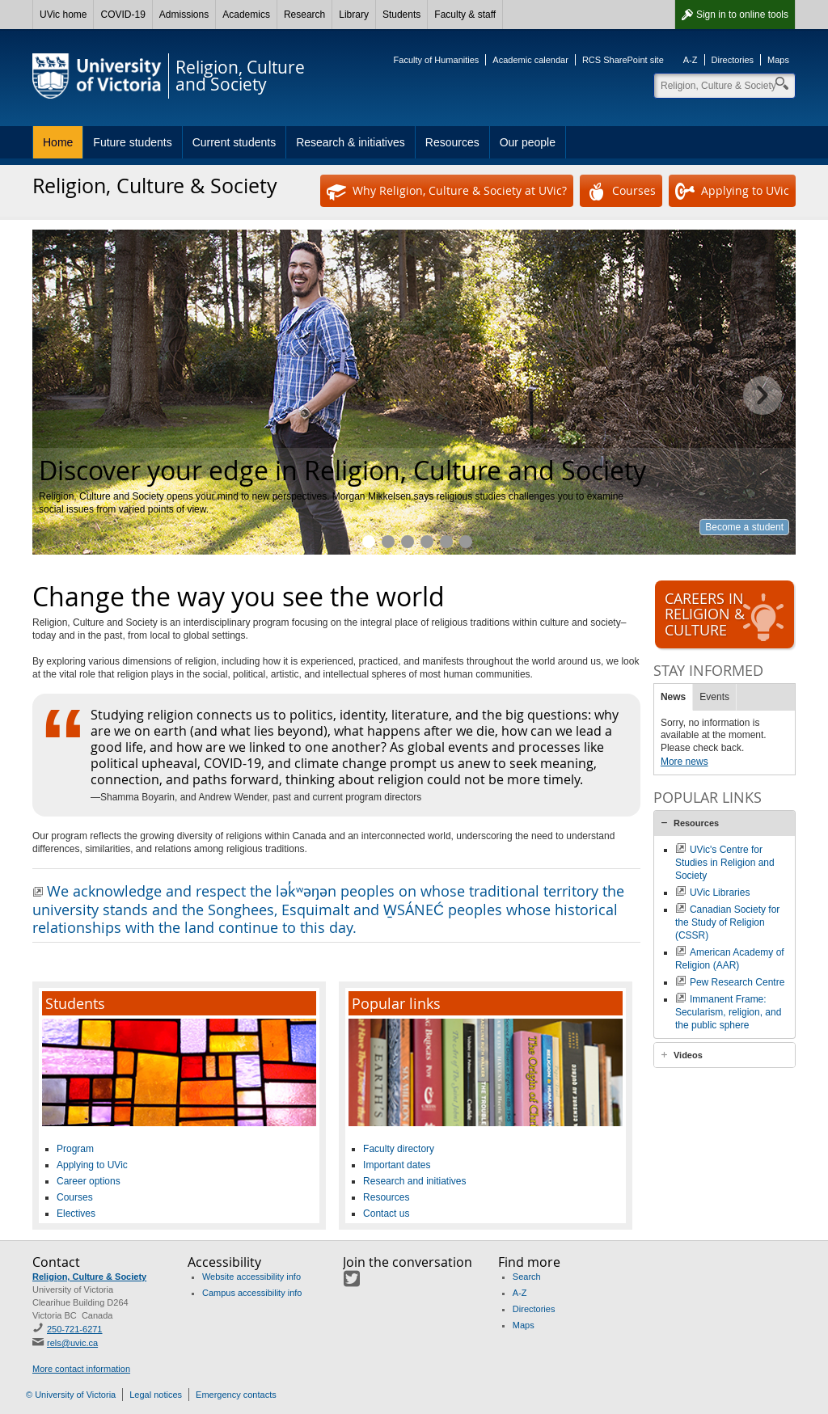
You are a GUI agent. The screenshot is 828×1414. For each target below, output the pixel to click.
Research (304, 14)
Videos (688, 1055)
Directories (733, 60)
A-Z (690, 60)
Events (714, 697)
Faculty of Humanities (436, 60)
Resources (452, 142)
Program (75, 1148)
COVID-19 (122, 14)
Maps (778, 60)
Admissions (184, 14)
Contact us (386, 1213)
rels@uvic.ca (72, 1343)
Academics (246, 14)
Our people (528, 142)
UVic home (63, 14)
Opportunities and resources (446, 541)
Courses (621, 191)
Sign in (742, 14)
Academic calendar (530, 60)
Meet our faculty (465, 541)
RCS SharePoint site (623, 60)
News (673, 697)
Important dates (396, 1165)
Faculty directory (398, 1148)
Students (401, 14)
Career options (88, 1181)
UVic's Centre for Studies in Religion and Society (725, 862)
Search (527, 1276)
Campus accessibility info (252, 1293)
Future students (132, 142)
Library (354, 14)
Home (58, 142)
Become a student (744, 527)
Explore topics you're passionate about (407, 541)
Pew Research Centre (737, 982)
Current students (234, 142)
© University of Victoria (71, 1394)
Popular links (396, 1003)
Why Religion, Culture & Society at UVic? (447, 191)
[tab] (724, 823)
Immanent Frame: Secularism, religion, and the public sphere (728, 1012)
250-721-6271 (75, 1329)
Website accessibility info (251, 1276)
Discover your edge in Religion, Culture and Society (368, 541)
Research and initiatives (426, 541)
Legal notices (155, 1394)
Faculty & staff (465, 14)
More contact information (81, 1369)
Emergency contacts (236, 1394)
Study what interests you (388, 541)
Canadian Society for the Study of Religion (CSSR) (727, 922)
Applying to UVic (732, 191)
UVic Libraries (720, 892)
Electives (76, 1213)
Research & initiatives (350, 142)
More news (684, 761)
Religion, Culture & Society (89, 1276)
